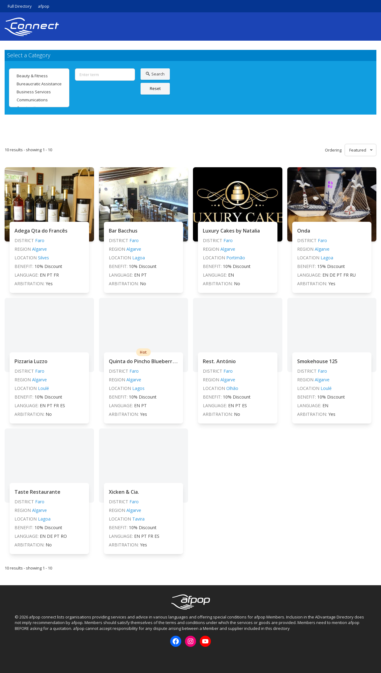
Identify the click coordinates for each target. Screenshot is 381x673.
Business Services (39, 92)
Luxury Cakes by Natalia (231, 230)
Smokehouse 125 (317, 361)
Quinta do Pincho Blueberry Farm (148, 361)
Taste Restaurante (37, 492)
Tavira (138, 519)
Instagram (29, 657)
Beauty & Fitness (39, 76)
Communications (39, 100)
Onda (303, 230)
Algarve (39, 249)
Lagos (138, 388)
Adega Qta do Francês (41, 230)
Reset (155, 88)
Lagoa (138, 258)
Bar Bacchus (123, 230)
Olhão (232, 388)
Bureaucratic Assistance (39, 84)
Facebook (19, 657)
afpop (43, 6)
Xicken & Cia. (124, 492)
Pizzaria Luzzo (30, 361)
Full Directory (20, 6)
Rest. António (219, 361)
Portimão (235, 258)
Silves (43, 258)
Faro (39, 240)
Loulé (43, 388)
